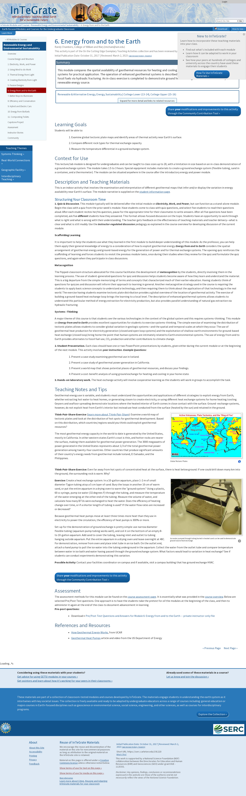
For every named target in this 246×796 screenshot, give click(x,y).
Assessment (13, 127)
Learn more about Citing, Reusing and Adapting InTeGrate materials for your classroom (83, 782)
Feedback (34, 763)
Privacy (33, 759)
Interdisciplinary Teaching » (11, 177)
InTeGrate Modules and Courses (15, 25)
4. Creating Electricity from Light (22, 80)
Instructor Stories (15, 132)
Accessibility (35, 751)
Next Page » (230, 648)
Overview (12, 53)
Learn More (7, 33)
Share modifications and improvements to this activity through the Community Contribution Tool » (203, 111)
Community (13, 137)
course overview (214, 596)
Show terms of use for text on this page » (81, 768)
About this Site (36, 747)
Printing (33, 755)
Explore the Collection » (213, 714)
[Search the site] (226, 21)
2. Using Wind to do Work (19, 69)
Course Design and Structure (21, 59)
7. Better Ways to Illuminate (20, 95)
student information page (154, 191)
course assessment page (142, 596)
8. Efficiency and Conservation (21, 101)
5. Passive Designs (16, 85)
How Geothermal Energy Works (89, 632)
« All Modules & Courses (16, 39)
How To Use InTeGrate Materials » (209, 74)
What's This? (122, 754)
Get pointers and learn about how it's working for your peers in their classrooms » (64, 680)
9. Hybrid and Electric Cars (19, 106)
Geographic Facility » (13, 169)
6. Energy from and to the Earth (22, 90)
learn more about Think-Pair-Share (108, 414)
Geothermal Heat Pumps (86, 638)
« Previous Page (212, 648)
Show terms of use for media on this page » (82, 773)
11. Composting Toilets (18, 116)
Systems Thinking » (12, 154)
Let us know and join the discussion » (187, 676)
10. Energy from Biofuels (19, 111)
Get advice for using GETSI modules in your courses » (47, 676)
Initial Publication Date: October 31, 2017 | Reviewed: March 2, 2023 (103, 55)
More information (66, 778)
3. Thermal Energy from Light (21, 74)
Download (220, 29)
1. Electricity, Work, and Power (22, 64)
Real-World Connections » (15, 162)
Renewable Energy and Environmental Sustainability (55, 25)
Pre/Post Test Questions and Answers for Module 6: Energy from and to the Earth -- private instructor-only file (149, 615)
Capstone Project (16, 122)
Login (224, 2)
